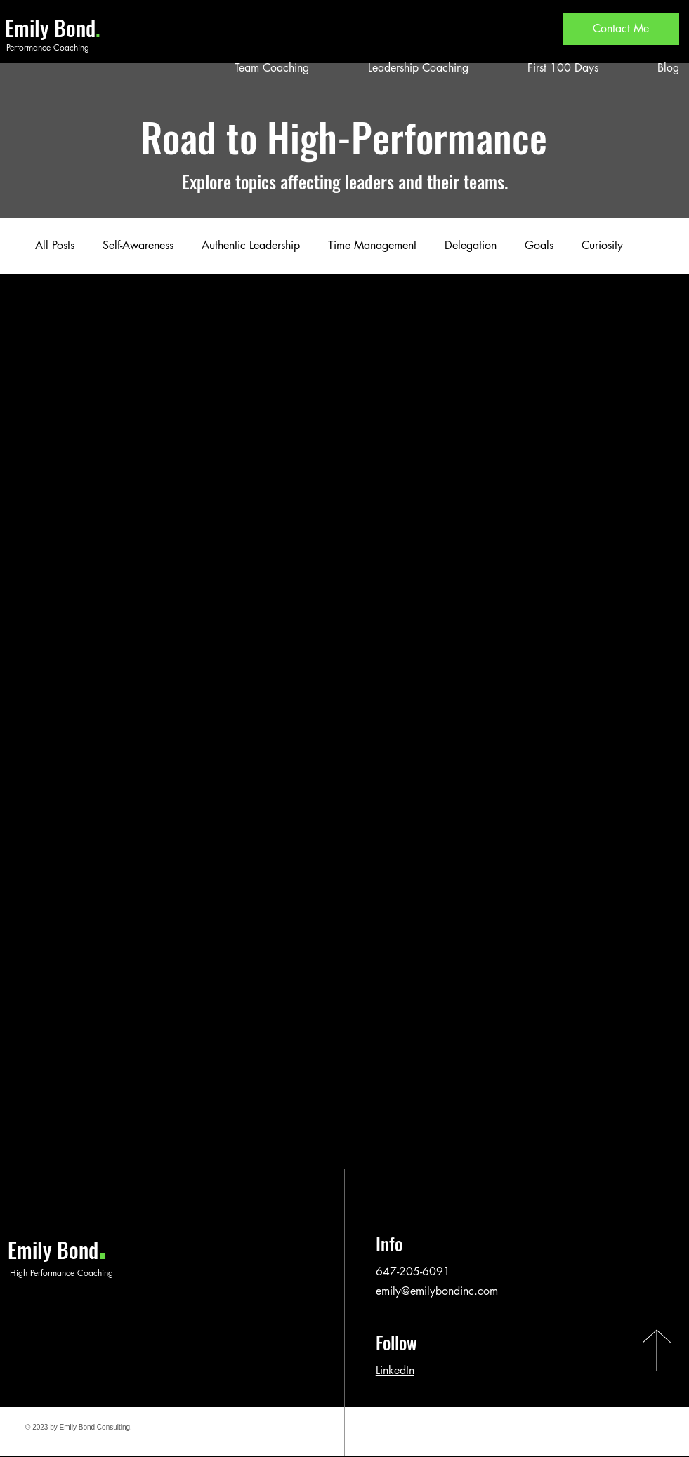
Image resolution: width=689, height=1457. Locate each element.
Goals (539, 245)
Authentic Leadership (251, 245)
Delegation (471, 245)
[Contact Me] (621, 29)
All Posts (54, 245)
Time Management (372, 245)
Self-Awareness (138, 245)
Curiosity (602, 245)
